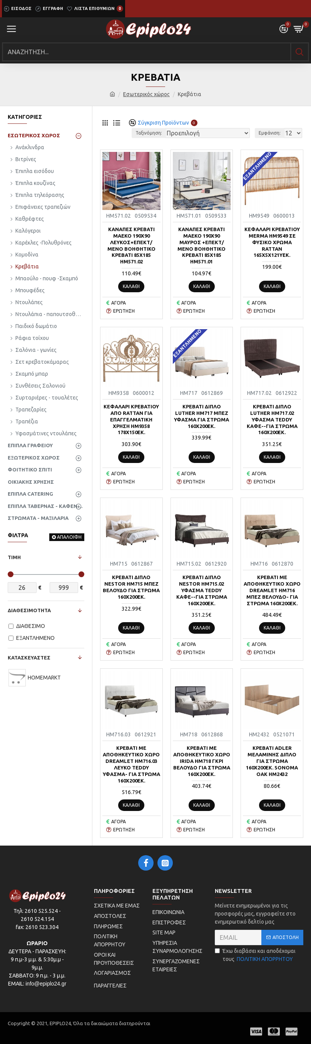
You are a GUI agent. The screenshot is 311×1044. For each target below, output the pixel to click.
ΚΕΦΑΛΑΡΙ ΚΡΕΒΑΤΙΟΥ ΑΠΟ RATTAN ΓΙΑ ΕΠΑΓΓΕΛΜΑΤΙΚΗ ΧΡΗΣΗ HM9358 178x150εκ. (131, 419)
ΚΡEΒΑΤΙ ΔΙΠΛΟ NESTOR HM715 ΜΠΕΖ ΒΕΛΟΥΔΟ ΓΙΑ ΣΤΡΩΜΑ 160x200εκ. (131, 586)
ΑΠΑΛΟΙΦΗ (69, 536)
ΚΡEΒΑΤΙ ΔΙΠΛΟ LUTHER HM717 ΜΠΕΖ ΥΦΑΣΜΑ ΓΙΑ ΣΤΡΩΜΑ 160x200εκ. (201, 416)
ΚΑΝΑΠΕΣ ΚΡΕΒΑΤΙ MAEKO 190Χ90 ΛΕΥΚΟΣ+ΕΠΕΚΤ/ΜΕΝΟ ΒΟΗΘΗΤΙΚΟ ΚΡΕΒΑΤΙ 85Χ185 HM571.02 (131, 245)
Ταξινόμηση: (148, 132)
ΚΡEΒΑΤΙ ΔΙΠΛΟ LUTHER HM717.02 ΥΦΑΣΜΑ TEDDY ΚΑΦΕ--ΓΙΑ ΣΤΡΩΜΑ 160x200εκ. (272, 419)
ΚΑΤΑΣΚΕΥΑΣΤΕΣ (29, 657)
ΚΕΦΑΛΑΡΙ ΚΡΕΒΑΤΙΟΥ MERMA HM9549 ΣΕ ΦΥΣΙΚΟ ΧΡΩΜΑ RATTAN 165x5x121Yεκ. (272, 242)
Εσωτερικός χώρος (146, 94)
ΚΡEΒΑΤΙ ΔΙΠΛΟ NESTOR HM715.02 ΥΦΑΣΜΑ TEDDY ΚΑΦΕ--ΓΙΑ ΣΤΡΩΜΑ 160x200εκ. (201, 590)
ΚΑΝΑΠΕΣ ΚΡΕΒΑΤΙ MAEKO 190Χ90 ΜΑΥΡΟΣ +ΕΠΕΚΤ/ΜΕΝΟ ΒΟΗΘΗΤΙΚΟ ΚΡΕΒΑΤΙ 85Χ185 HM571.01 (201, 245)
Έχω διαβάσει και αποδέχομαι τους (255, 955)
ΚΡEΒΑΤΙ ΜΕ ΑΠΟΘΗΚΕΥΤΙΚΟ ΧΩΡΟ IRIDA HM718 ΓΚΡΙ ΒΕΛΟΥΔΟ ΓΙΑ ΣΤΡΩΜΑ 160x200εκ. (201, 761)
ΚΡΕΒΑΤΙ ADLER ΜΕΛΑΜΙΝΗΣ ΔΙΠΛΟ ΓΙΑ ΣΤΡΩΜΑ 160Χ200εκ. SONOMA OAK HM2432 (272, 761)
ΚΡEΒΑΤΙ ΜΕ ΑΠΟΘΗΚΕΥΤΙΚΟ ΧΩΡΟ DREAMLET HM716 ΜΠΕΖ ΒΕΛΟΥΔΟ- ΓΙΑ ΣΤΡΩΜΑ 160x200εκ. (272, 590)
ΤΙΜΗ (14, 557)
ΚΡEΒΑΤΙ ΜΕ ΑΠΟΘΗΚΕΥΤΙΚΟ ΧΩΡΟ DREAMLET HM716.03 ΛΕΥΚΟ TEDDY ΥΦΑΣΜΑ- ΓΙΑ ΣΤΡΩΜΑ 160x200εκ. (131, 764)
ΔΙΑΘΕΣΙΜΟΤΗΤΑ (29, 610)
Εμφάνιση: (270, 132)
